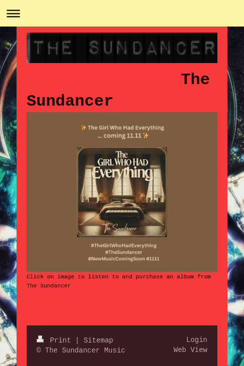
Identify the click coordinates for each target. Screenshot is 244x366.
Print (56, 340)
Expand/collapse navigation (122, 13)
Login (196, 340)
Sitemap (98, 340)
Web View (190, 350)
